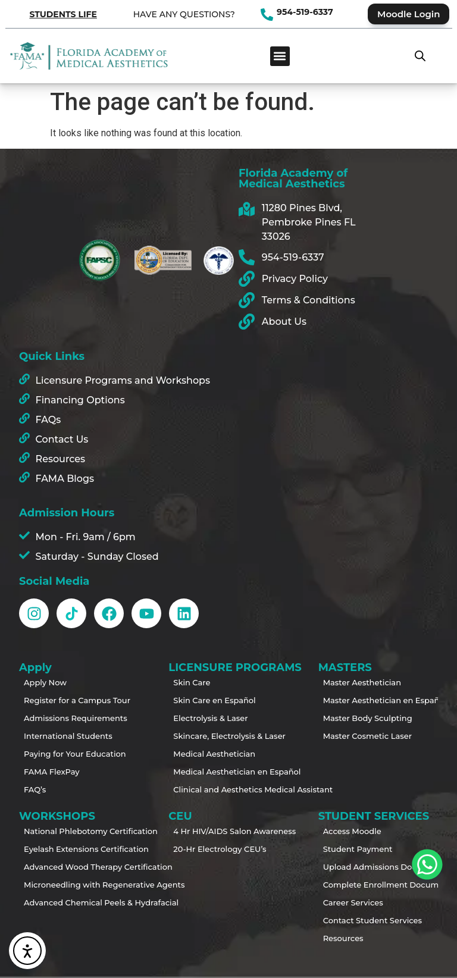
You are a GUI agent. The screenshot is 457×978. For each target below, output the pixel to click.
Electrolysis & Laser (210, 718)
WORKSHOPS (60, 816)
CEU (183, 816)
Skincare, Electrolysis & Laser (217, 736)
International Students (68, 736)
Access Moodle (352, 831)
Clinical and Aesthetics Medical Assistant (217, 789)
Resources (343, 938)
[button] (280, 56)
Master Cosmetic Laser (367, 736)
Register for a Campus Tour (68, 700)
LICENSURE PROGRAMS (228, 667)
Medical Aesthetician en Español (217, 771)
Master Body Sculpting (367, 718)
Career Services (353, 902)
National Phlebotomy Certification (68, 831)
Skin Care (191, 682)
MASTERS (348, 667)
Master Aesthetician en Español (367, 700)
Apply (38, 667)
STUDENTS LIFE (62, 14)
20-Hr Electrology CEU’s (217, 849)
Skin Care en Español (214, 700)
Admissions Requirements (68, 718)
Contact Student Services (367, 920)
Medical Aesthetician (214, 753)
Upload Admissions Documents (367, 867)
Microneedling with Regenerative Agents (68, 884)
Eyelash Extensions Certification (68, 849)
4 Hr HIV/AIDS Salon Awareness (217, 831)
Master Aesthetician (362, 682)
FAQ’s (35, 789)
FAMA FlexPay (52, 771)
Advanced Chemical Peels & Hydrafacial (68, 902)
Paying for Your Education (68, 753)
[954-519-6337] (267, 14)
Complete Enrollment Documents (367, 884)
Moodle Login (408, 14)
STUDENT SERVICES (377, 816)
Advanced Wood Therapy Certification (68, 867)
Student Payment (358, 849)
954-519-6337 (305, 12)
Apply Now (45, 682)
